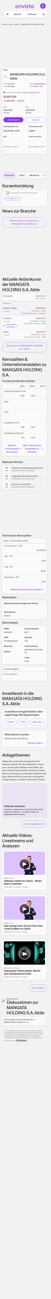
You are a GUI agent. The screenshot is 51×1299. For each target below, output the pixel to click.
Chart (22, 175)
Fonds (10, 722)
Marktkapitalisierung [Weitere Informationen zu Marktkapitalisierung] (10, 126)
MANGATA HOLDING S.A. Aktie (32, 24)
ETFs (23, 722)
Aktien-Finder (36, 743)
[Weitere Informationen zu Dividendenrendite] (32, 130)
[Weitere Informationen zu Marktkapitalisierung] (11, 130)
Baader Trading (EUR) (31, 92)
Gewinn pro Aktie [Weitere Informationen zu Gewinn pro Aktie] (35, 136)
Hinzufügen (13, 120)
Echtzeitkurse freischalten (10, 325)
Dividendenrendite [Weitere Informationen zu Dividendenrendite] (35, 126)
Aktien (17, 24)
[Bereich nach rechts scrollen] (44, 175)
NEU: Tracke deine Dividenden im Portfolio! (33, 448)
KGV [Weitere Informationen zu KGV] (5, 136)
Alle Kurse (34, 175)
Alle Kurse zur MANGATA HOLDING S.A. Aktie (24, 347)
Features (31, 14)
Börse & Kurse (7, 24)
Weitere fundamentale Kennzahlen (13, 448)
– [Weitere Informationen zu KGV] (4, 140)
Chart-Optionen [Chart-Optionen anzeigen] (12, 199)
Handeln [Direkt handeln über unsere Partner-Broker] (35, 120)
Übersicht (9, 175)
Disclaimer (21, 1040)
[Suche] (43, 14)
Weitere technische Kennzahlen (27, 589)
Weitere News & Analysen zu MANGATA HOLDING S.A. (24, 222)
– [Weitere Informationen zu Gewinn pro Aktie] (29, 140)
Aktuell (17, 14)
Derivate (37, 722)
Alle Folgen (38, 987)
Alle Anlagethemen (34, 823)
